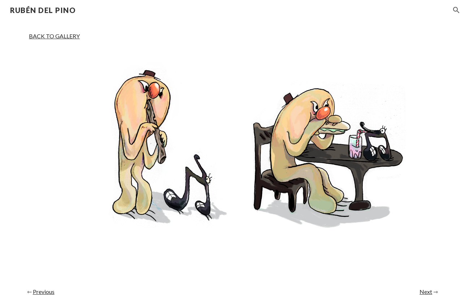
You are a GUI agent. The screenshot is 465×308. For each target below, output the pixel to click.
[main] (54, 36)
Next (426, 291)
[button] (456, 10)
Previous (44, 291)
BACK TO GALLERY (54, 36)
